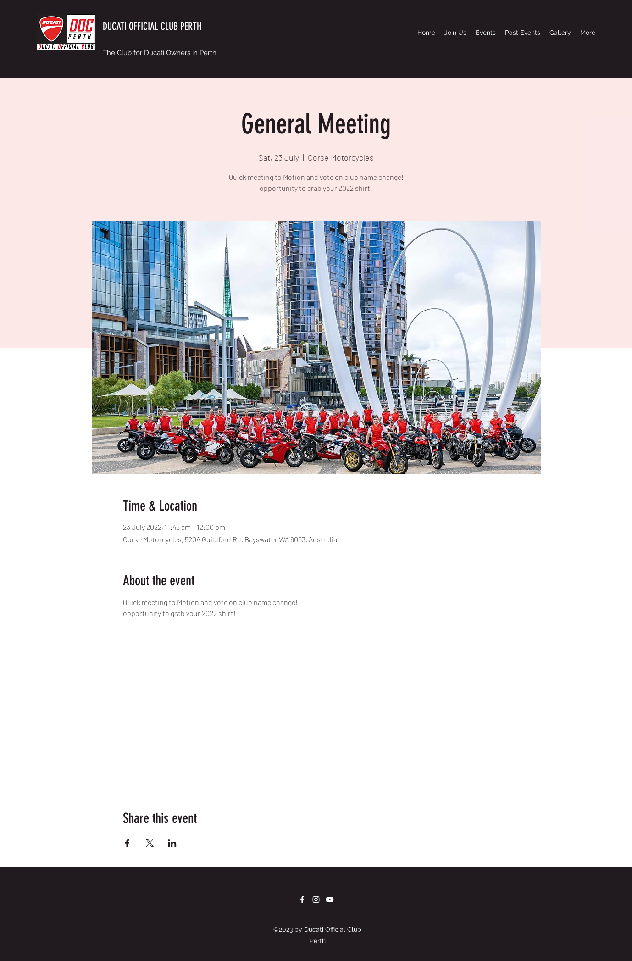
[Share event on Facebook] (127, 843)
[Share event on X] (149, 843)
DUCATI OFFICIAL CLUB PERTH (152, 26)
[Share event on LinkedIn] (172, 843)
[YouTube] (329, 899)
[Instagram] (316, 899)
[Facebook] (302, 899)
